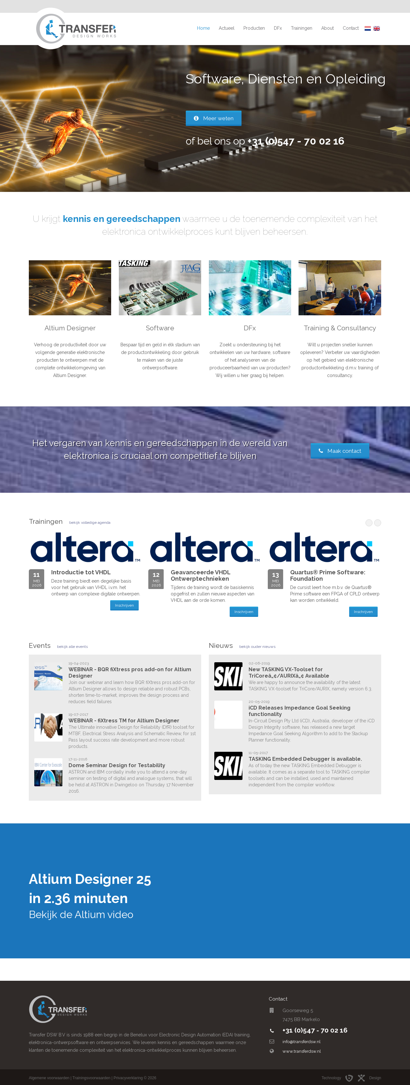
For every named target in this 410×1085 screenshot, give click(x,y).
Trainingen (301, 28)
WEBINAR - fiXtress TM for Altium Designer (124, 721)
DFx (278, 28)
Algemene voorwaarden (49, 1078)
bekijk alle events (72, 646)
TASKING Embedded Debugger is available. (305, 759)
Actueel (226, 28)
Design (369, 1078)
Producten (254, 28)
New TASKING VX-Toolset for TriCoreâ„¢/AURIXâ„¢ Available (289, 672)
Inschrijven (124, 605)
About (327, 28)
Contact (351, 28)
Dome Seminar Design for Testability (117, 765)
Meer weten (214, 118)
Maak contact (340, 451)
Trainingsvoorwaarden (91, 1078)
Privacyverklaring (128, 1078)
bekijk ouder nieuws (257, 646)
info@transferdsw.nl (302, 1041)
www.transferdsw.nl (302, 1051)
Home (203, 28)
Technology (339, 1078)
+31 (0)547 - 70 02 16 (315, 1030)
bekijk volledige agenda (90, 522)
